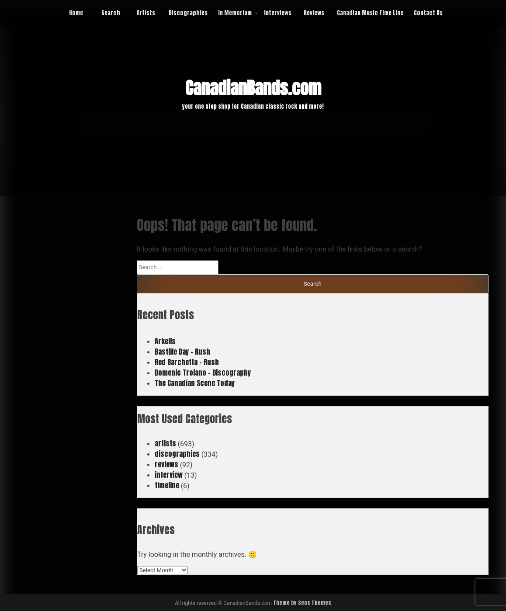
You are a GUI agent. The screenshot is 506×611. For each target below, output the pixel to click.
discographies (177, 454)
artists (165, 443)
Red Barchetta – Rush (187, 362)
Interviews (277, 13)
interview (169, 474)
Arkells (165, 341)
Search (110, 13)
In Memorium (235, 13)
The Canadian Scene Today (195, 383)
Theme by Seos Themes (302, 603)
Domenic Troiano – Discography (203, 372)
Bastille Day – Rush (182, 351)
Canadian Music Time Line (370, 13)
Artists (146, 13)
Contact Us (428, 13)
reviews (166, 464)
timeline (167, 485)
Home (76, 13)
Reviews (314, 13)
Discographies (188, 13)
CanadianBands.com (253, 88)
